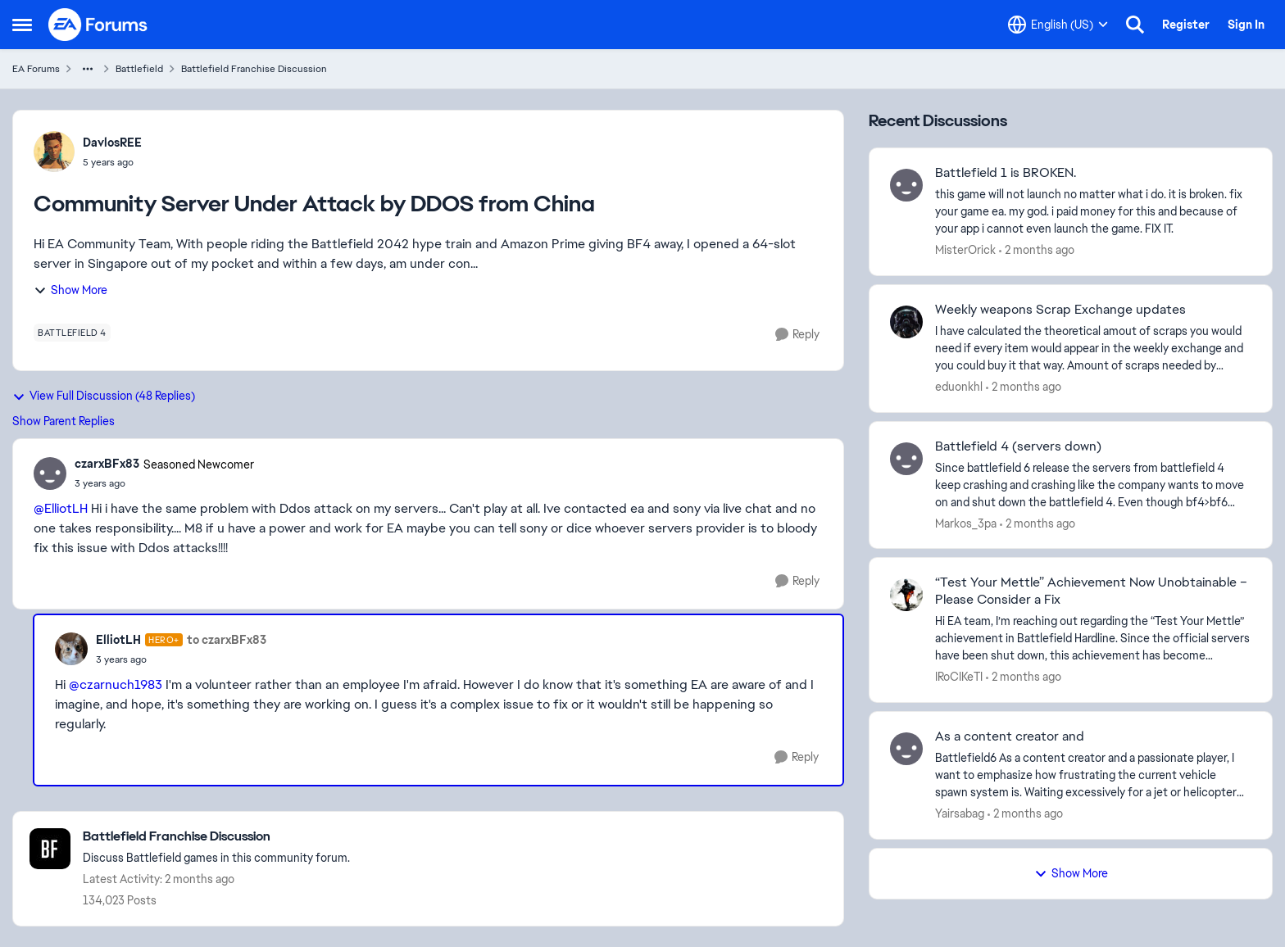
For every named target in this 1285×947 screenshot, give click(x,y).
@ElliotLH (61, 508)
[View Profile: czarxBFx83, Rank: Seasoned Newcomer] (50, 473)
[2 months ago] (1036, 250)
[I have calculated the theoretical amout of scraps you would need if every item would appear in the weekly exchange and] (1093, 348)
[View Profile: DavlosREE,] (54, 151)
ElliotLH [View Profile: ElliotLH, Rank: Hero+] (118, 639)
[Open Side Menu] (22, 24)
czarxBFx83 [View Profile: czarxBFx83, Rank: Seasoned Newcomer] (107, 463)
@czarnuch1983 (115, 684)
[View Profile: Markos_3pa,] (906, 458)
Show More (70, 290)
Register (1186, 24)
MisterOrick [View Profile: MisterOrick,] (965, 249)
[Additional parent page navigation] (88, 68)
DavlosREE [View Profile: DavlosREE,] (112, 142)
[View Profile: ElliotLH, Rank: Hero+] (71, 648)
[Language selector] (1058, 24)
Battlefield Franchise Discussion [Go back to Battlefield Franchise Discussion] (254, 68)
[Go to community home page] (98, 24)
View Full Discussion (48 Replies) (103, 395)
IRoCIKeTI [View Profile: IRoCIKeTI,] (959, 676)
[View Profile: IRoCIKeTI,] (906, 594)
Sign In (1246, 24)
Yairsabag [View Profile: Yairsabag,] (959, 813)
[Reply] (797, 335)
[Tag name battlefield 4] (72, 333)
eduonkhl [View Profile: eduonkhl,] (959, 386)
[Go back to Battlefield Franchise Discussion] (216, 836)
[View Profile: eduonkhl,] (906, 322)
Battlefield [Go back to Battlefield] (139, 68)
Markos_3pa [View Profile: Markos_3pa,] (966, 522)
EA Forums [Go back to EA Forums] (36, 68)
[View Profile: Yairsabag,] (906, 748)
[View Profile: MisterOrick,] (906, 185)
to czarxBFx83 (226, 639)
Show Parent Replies (63, 421)
